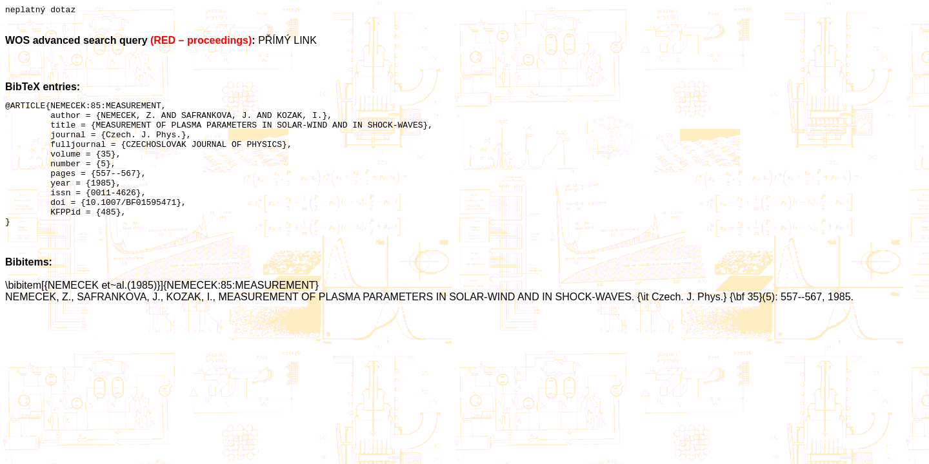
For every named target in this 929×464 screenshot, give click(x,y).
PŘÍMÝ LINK (287, 42)
